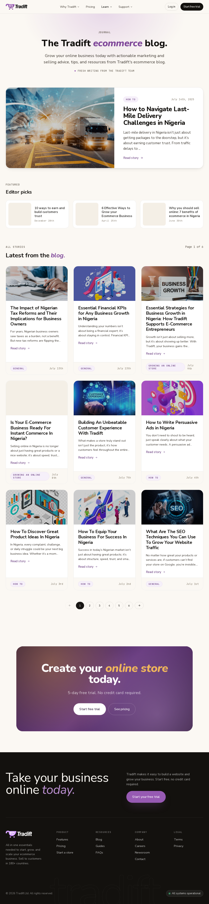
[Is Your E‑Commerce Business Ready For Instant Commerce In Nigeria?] (37, 399)
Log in (171, 7)
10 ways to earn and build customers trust (49, 214)
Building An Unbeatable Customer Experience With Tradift (102, 428)
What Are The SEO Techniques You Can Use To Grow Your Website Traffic (171, 540)
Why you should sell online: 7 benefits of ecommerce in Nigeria (184, 214)
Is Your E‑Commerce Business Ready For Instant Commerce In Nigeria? (31, 431)
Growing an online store (162, 368)
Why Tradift (69, 7)
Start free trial (191, 7)
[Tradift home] (16, 7)
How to (131, 99)
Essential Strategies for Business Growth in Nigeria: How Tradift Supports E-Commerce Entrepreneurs (170, 319)
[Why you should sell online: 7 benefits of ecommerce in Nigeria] (154, 216)
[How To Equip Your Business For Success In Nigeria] (104, 507)
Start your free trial (146, 797)
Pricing (90, 7)
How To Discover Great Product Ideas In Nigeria (34, 535)
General (18, 369)
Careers (140, 846)
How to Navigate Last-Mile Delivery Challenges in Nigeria (156, 116)
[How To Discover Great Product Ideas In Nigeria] (37, 507)
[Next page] (139, 607)
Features (62, 839)
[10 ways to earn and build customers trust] (19, 216)
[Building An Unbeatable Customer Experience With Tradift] (104, 399)
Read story (133, 158)
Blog (99, 839)
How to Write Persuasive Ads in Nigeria (172, 426)
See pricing (122, 711)
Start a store (65, 852)
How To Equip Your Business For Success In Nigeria (102, 537)
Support (125, 7)
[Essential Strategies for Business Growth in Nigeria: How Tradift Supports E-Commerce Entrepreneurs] (172, 284)
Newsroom (142, 852)
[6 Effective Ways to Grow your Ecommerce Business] (87, 216)
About (139, 839)
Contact (140, 859)
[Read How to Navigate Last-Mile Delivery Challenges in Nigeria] (60, 128)
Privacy (178, 846)
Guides (100, 846)
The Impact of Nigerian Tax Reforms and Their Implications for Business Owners (35, 317)
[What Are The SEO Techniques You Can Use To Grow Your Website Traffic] (172, 507)
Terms (178, 839)
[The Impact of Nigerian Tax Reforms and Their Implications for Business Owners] (37, 284)
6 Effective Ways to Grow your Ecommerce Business (117, 214)
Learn (106, 7)
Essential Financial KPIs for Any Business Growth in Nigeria (103, 314)
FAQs (99, 852)
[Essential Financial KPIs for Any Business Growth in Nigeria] (104, 284)
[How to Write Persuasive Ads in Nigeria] (172, 399)
